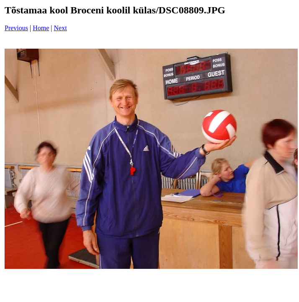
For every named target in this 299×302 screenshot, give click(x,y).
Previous (16, 27)
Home (41, 27)
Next (60, 27)
